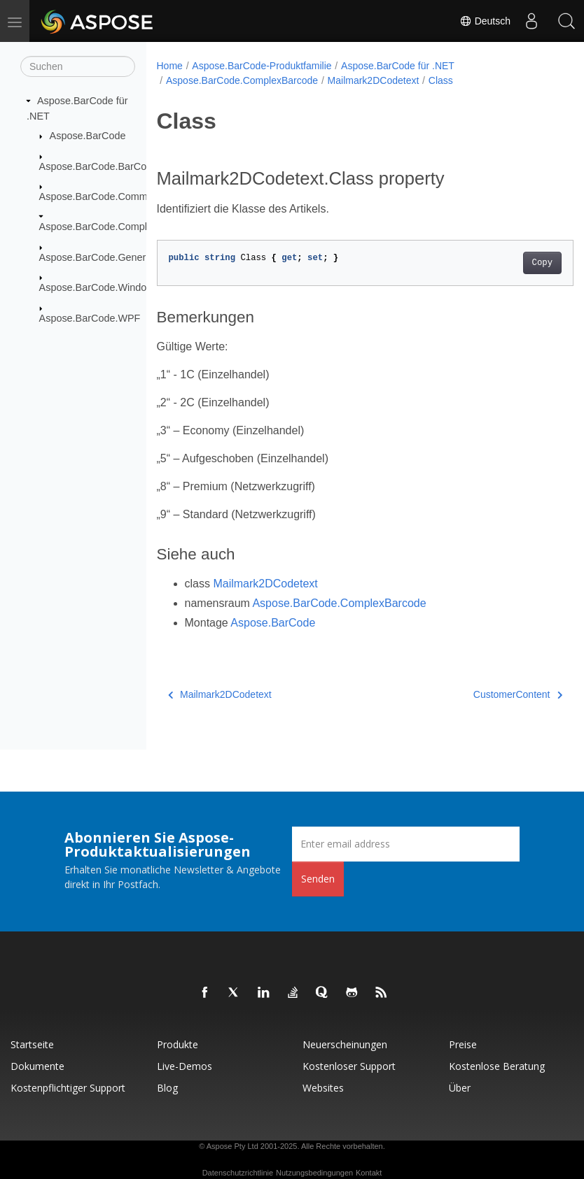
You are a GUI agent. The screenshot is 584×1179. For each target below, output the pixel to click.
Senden (318, 878)
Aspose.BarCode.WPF (90, 317)
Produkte (177, 1044)
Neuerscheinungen (345, 1044)
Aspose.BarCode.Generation (103, 257)
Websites (323, 1087)
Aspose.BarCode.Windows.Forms (114, 287)
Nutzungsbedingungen (314, 1173)
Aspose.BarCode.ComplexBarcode (117, 226)
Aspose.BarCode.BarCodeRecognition (125, 165)
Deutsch (484, 21)
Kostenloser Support (349, 1066)
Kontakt (369, 1173)
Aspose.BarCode (88, 135)
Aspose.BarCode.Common (99, 196)
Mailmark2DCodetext (373, 80)
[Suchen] (77, 66)
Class (441, 80)
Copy (512, 263)
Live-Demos (184, 1066)
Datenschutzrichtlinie (238, 1173)
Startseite (32, 1044)
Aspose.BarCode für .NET (397, 65)
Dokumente (37, 1066)
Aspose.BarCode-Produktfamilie (261, 65)
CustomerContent (488, 694)
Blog (167, 1087)
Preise (463, 1044)
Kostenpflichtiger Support (68, 1087)
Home (170, 65)
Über (460, 1087)
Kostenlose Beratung (497, 1066)
